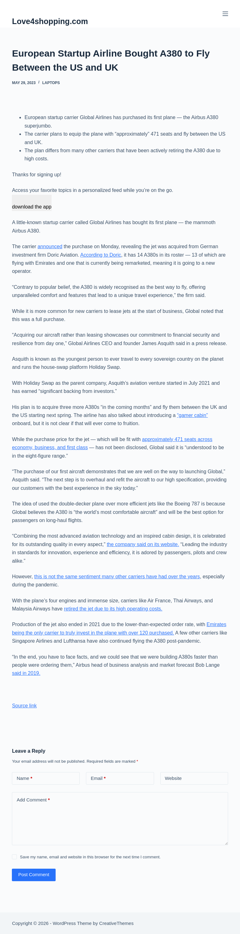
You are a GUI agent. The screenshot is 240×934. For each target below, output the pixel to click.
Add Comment (33, 800)
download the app (31, 206)
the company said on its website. (143, 544)
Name (24, 778)
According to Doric (100, 255)
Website (173, 778)
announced (50, 246)
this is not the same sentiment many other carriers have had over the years (117, 576)
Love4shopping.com (50, 21)
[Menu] (225, 14)
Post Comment (33, 874)
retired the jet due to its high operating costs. (113, 608)
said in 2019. (26, 673)
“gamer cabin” (192, 415)
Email (98, 778)
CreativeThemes (116, 923)
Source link (24, 705)
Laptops (51, 83)
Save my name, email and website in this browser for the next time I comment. (90, 857)
